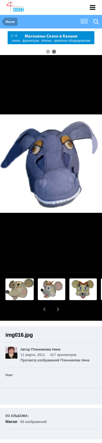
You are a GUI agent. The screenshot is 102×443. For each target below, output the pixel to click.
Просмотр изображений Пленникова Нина (54, 346)
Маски (11, 407)
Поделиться (25, 439)
